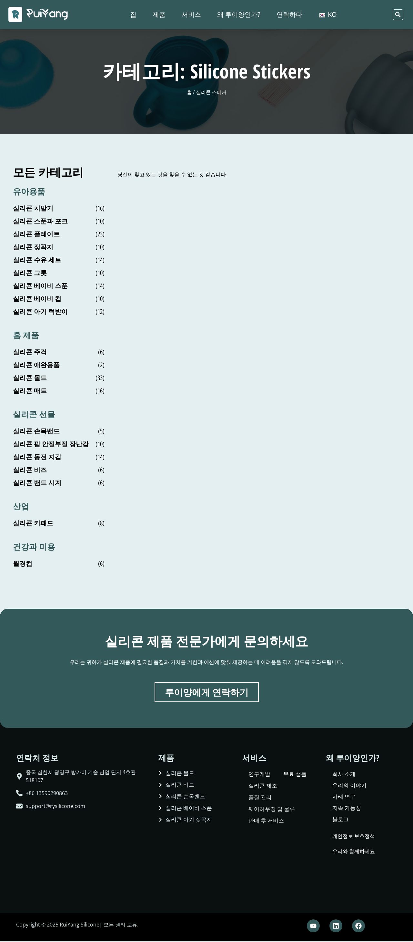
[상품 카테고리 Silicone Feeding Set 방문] (59, 260)
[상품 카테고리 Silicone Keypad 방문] (59, 523)
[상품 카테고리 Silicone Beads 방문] (59, 469)
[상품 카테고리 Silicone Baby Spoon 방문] (59, 285)
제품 (159, 14)
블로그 (340, 819)
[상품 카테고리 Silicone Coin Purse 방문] (59, 456)
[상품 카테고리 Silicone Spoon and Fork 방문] (59, 221)
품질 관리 (260, 798)
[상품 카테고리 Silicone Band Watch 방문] (59, 482)
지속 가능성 (346, 808)
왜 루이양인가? (238, 14)
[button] (398, 14)
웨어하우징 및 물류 (271, 809)
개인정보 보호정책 (353, 836)
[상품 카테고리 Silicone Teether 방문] (59, 208)
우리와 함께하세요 (353, 851)
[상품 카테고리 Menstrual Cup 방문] (59, 563)
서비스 (191, 14)
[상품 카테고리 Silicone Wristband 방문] (59, 431)
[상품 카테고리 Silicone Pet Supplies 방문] (59, 364)
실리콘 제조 (262, 786)
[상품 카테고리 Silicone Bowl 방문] (59, 272)
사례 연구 (344, 797)
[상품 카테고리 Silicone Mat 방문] (59, 390)
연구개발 (259, 774)
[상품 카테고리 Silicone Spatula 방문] (59, 352)
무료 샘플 (295, 774)
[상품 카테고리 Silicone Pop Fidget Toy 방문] (59, 444)
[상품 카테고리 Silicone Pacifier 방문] (59, 247)
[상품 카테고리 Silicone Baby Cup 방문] (59, 298)
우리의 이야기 (349, 786)
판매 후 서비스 (266, 821)
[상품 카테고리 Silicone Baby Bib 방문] (59, 311)
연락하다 (289, 14)
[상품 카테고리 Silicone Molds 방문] (59, 377)
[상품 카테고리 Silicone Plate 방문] (59, 234)
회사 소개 (344, 774)
